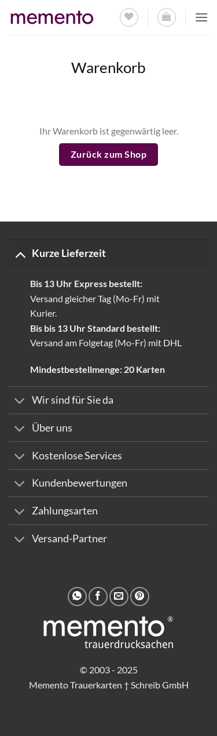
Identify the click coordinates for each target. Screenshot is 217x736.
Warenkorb (108, 67)
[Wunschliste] (129, 17)
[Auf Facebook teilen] (98, 596)
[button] (201, 17)
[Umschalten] (20, 253)
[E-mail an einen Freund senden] (118, 596)
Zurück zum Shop (108, 154)
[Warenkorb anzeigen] (166, 17)
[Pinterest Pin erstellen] (139, 596)
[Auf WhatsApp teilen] (77, 596)
